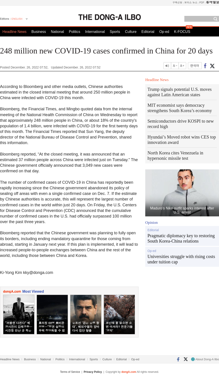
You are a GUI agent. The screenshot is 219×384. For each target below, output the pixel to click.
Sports (115, 32)
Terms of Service (70, 371)
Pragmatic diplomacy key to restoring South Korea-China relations (181, 238)
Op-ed (164, 32)
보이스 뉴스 (191, 2)
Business (39, 32)
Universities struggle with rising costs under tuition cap (181, 259)
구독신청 (177, 2)
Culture (131, 32)
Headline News (14, 32)
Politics (74, 32)
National (57, 32)
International (95, 32)
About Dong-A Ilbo (205, 359)
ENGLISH (17, 18)
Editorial (147, 32)
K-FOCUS (182, 32)
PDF (201, 2)
